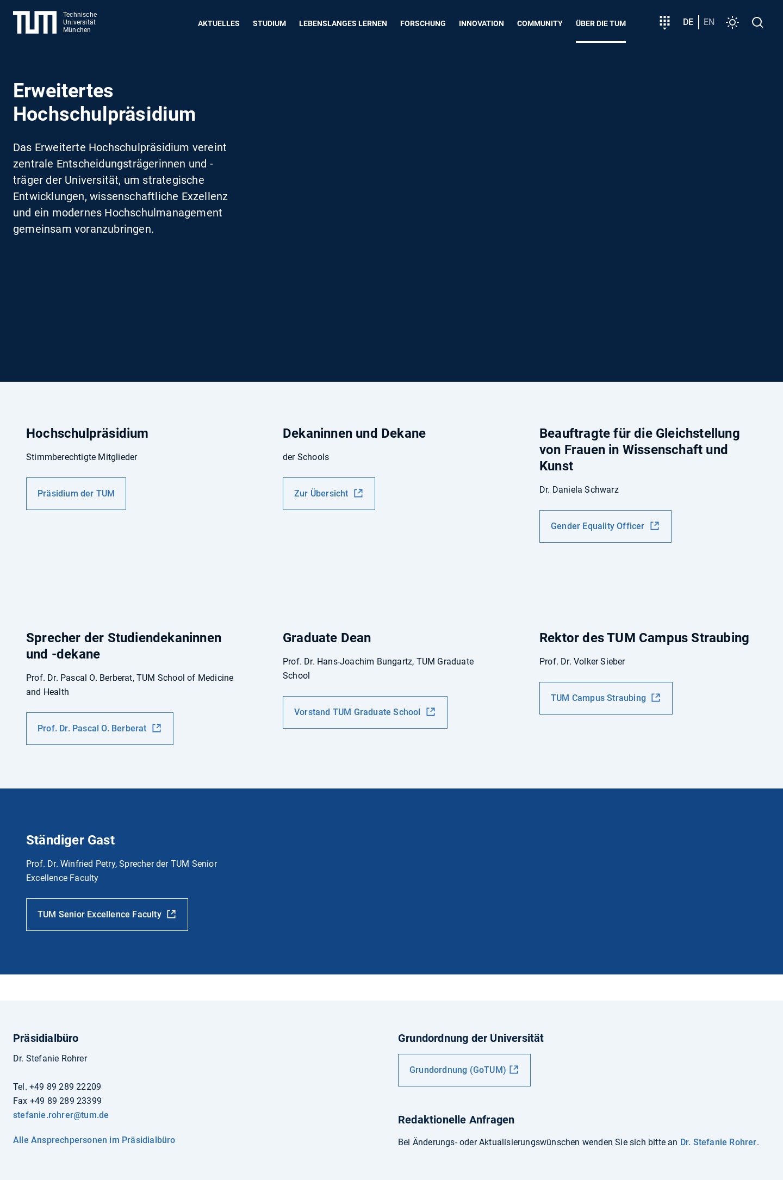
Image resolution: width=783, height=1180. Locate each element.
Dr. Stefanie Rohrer (718, 1142)
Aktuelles (219, 23)
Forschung (423, 23)
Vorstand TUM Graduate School (358, 712)
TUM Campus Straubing (599, 698)
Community (540, 23)
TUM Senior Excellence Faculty (101, 914)
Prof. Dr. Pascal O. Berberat (93, 728)
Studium (269, 23)
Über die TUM (601, 23)
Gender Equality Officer (599, 526)
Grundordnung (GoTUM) (457, 1070)
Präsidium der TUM (76, 493)
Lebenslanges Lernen (343, 23)
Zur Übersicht (322, 493)
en (709, 22)
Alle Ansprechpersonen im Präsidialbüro (94, 1140)
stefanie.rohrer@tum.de (61, 1115)
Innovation (481, 23)
